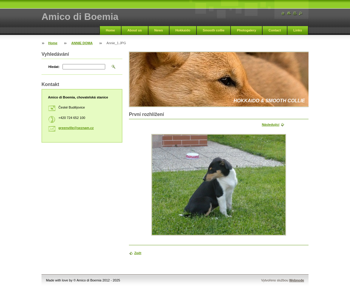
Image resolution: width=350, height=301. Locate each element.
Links (297, 30)
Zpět (137, 253)
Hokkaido (182, 30)
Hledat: (54, 67)
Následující (270, 124)
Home (110, 30)
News (158, 30)
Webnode (296, 280)
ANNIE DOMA (82, 43)
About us (134, 30)
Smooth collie (213, 30)
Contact (275, 30)
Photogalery (246, 30)
